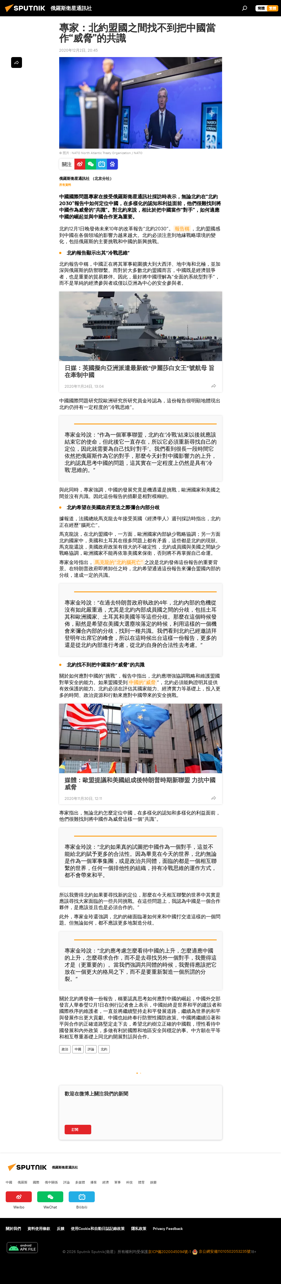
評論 (91, 1049)
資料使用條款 (38, 1228)
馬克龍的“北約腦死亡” (119, 562)
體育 (141, 1182)
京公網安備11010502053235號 (221, 1252)
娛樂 (153, 1182)
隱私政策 (138, 1228)
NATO (138, 153)
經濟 (105, 1182)
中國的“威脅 (142, 682)
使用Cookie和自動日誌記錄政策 (98, 1228)
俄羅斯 (22, 1182)
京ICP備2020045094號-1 (169, 1251)
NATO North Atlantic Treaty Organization (101, 153)
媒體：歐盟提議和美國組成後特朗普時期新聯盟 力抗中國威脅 (140, 783)
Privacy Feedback (168, 1228)
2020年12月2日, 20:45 (78, 50)
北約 (104, 1049)
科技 (129, 1182)
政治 (65, 1049)
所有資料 (65, 185)
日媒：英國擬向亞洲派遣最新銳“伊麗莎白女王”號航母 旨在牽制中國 (139, 371)
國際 (36, 1182)
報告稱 (182, 229)
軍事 (117, 1182)
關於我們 (13, 1228)
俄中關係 (51, 1182)
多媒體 (80, 1182)
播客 (93, 1182)
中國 (78, 1049)
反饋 (60, 1228)
